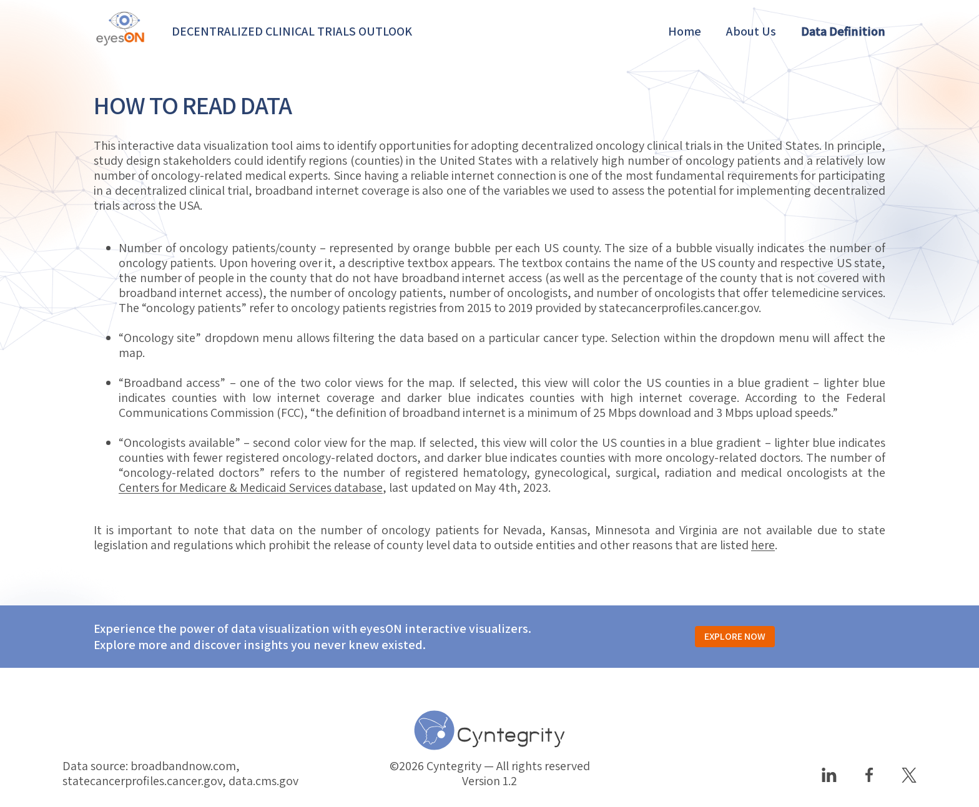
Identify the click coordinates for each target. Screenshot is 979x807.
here (763, 545)
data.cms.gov (263, 781)
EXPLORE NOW (735, 636)
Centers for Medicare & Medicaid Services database (251, 487)
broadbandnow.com (183, 766)
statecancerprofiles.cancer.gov (679, 308)
